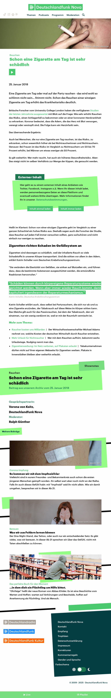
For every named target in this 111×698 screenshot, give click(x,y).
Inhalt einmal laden (40, 208)
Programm (58, 15)
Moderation (73, 15)
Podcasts (44, 15)
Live (28, 694)
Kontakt (62, 626)
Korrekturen (64, 650)
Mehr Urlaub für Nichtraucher (28, 337)
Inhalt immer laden (71, 208)
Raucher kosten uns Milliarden (28, 329)
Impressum (64, 645)
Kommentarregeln (68, 654)
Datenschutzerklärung (70, 640)
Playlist (84, 694)
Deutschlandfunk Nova (70, 621)
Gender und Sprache (69, 659)
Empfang (63, 631)
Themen (31, 15)
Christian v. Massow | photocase (97, 46)
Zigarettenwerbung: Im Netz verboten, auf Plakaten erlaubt (44, 346)
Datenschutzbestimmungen (51, 199)
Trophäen (63, 636)
